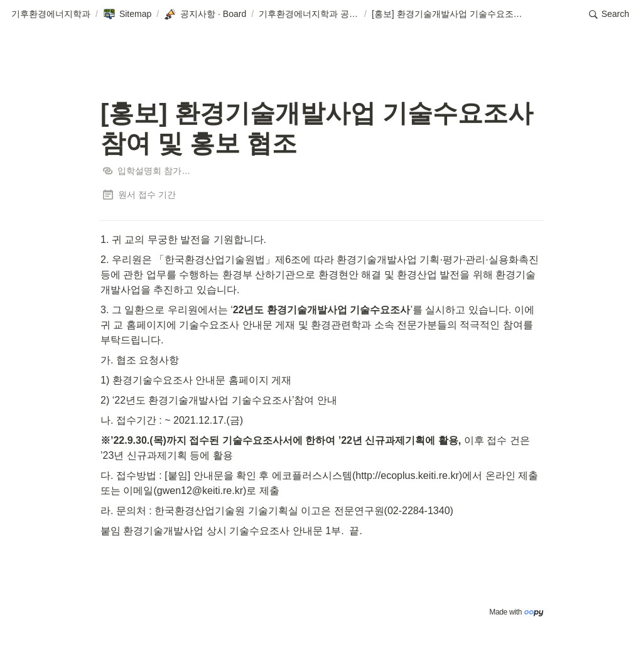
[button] (51, 14)
